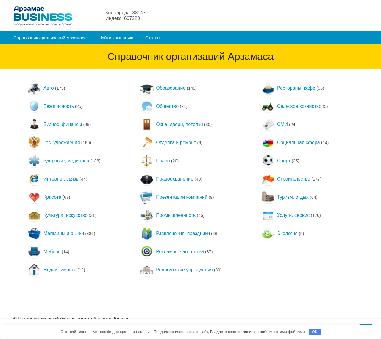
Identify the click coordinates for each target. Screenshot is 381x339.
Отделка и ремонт (167, 142)
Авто (40, 88)
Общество (159, 106)
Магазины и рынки (55, 233)
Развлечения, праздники (174, 233)
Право (154, 160)
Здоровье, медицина (58, 160)
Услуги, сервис (285, 215)
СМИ (274, 124)
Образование (162, 88)
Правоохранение (166, 178)
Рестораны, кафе (287, 88)
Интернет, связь (53, 178)
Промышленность (167, 215)
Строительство (285, 178)
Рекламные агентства (171, 251)
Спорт (275, 160)
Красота (44, 197)
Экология (279, 233)
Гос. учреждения (53, 142)
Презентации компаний (173, 197)
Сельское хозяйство (290, 106)
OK (315, 331)
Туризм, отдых (284, 197)
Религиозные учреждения (176, 269)
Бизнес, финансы (54, 124)
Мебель (43, 251)
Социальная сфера (290, 142)
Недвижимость (51, 269)
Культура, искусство (57, 215)
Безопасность (50, 106)
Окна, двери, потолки (171, 124)
